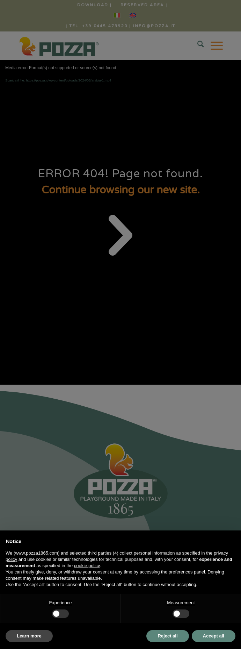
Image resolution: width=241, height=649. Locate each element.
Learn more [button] (29, 636)
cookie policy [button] (87, 565)
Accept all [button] (213, 636)
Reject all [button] (167, 636)
